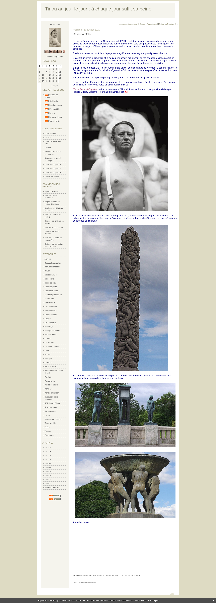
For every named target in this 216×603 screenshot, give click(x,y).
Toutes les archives (52, 487)
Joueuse (48, 148)
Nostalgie (48, 359)
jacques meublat (51, 202)
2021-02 (48, 456)
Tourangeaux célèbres (53, 419)
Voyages (48, 431)
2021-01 (48, 460)
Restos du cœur (51, 407)
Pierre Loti (49, 389)
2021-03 (48, 452)
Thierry (47, 415)
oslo (132, 575)
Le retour (48, 138)
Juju (46, 191)
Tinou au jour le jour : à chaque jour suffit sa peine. (99, 8)
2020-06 (48, 480)
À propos (54, 86)
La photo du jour (55, 117)
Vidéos (47, 427)
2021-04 (48, 448)
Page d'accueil (152, 24)
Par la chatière (50, 367)
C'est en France (51, 307)
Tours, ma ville (54, 121)
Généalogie (49, 327)
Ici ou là (52, 113)
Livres (47, 351)
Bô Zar (47, 271)
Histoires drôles (51, 335)
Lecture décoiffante (52, 177)
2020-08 (48, 471)
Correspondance (51, 275)
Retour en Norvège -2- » (168, 24)
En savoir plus (153, 601)
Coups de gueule (51, 287)
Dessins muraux (55, 105)
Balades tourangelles (53, 263)
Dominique (49, 208)
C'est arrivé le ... (51, 303)
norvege (127, 575)
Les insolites (49, 343)
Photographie (50, 381)
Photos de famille (51, 385)
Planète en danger (52, 393)
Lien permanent (98, 575)
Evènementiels (50, 323)
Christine (48, 221)
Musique (48, 355)
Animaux (48, 259)
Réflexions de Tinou (52, 403)
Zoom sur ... (49, 435)
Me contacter (55, 24)
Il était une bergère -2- (53, 169)
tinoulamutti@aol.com (55, 57)
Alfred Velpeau (57, 227)
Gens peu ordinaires (52, 331)
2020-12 (48, 464)
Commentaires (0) (111, 575)
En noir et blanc (55, 109)
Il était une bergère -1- (53, 173)
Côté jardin (53, 101)
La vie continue (50, 134)
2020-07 (48, 476)
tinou (46, 195)
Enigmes (48, 319)
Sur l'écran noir (50, 411)
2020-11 (48, 467)
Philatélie (48, 377)
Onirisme (48, 363)
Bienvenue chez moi (52, 267)
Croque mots (50, 299)
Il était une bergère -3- (53, 165)
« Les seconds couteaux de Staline (132, 24)
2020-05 (48, 483)
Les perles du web (52, 347)
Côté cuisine (49, 279)
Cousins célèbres (51, 291)
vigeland (137, 575)
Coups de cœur (51, 283)
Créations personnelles (53, 295)
